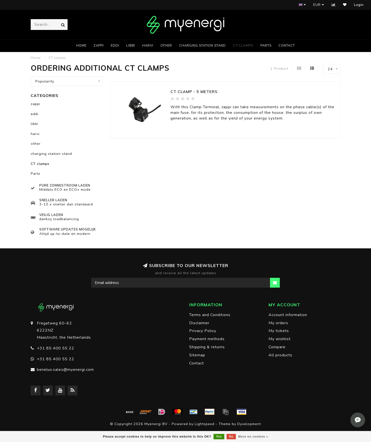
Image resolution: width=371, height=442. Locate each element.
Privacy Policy (202, 331)
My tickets (279, 331)
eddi (115, 45)
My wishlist (280, 339)
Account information (288, 315)
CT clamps (243, 45)
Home (81, 45)
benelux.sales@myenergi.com (65, 369)
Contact (287, 45)
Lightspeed (204, 423)
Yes (219, 436)
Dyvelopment (249, 423)
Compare (277, 347)
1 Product (279, 68)
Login (359, 4)
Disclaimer (199, 323)
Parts (265, 45)
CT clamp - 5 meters (194, 91)
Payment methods (207, 339)
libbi (130, 45)
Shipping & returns (207, 347)
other (166, 45)
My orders (278, 323)
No (231, 436)
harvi (147, 45)
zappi (99, 45)
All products (280, 355)
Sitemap (197, 355)
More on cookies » (253, 436)
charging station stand (202, 45)
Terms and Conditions (209, 315)
